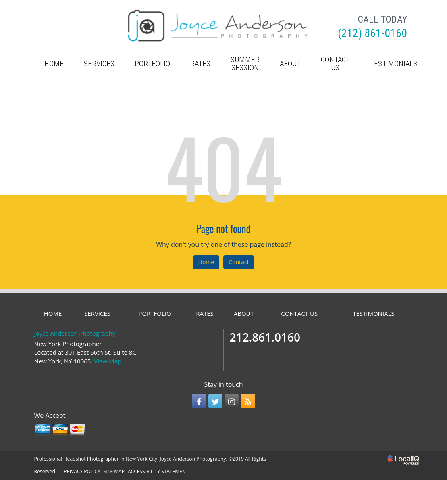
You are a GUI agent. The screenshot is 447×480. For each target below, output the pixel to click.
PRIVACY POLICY (82, 471)
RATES (200, 63)
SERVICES (99, 63)
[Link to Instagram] (232, 401)
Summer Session (245, 63)
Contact (239, 262)
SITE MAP (114, 471)
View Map (107, 361)
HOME (54, 63)
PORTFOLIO (152, 63)
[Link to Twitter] (215, 401)
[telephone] (372, 34)
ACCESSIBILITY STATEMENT (158, 471)
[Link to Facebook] (199, 401)
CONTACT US (335, 63)
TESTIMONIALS (393, 63)
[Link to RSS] (248, 401)
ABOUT (290, 63)
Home (206, 262)
